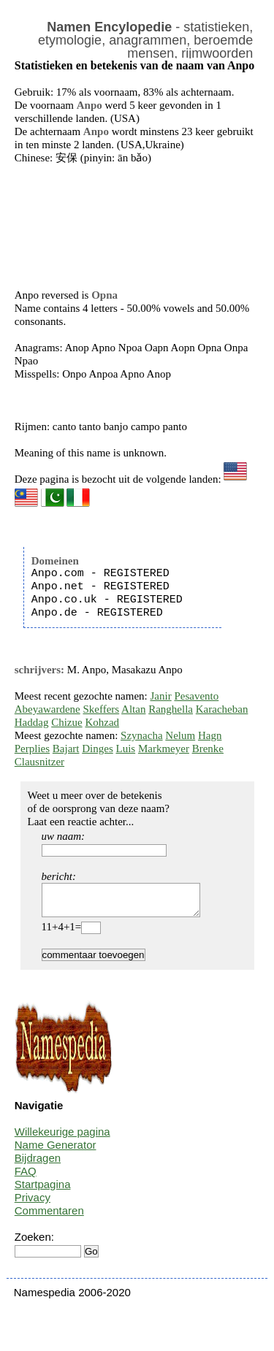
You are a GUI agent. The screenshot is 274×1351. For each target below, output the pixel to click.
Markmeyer (163, 748)
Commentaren (49, 1217)
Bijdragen (38, 1164)
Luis (125, 748)
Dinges (97, 748)
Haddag (32, 722)
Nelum (180, 735)
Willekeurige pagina (62, 1138)
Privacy (32, 1204)
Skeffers (101, 709)
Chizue (67, 722)
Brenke (208, 748)
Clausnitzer (39, 762)
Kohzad (102, 722)
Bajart (66, 748)
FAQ (26, 1177)
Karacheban (222, 709)
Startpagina (43, 1190)
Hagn (210, 735)
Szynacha (141, 735)
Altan (133, 709)
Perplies (32, 748)
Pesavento (196, 696)
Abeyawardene (47, 709)
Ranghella (170, 709)
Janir (161, 696)
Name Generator (55, 1151)
